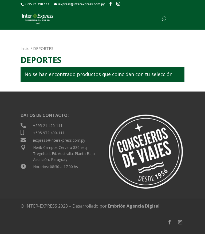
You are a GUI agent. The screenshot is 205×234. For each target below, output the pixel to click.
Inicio (25, 48)
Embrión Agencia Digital (134, 206)
